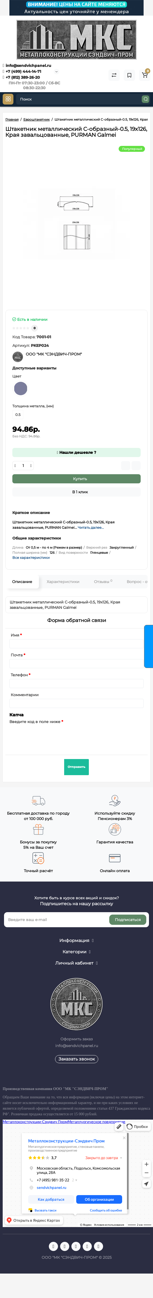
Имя (15, 635)
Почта (17, 655)
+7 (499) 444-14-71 (22, 71)
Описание (22, 581)
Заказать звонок (77, 1059)
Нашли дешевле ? (76, 452)
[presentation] (50, 736)
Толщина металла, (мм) (33, 406)
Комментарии (25, 694)
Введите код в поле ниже (34, 721)
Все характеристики (31, 557)
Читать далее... (91, 527)
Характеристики (63, 581)
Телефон (19, 675)
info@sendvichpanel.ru (27, 65)
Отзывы (103, 581)
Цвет (16, 376)
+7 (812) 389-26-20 (21, 77)
